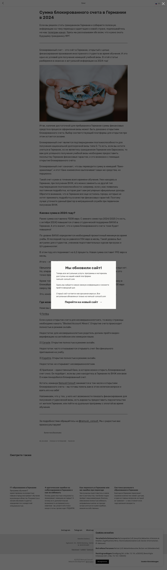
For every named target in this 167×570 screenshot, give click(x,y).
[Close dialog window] (163, 3)
